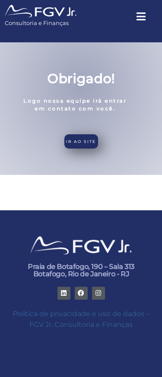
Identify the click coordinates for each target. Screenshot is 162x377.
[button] (141, 17)
